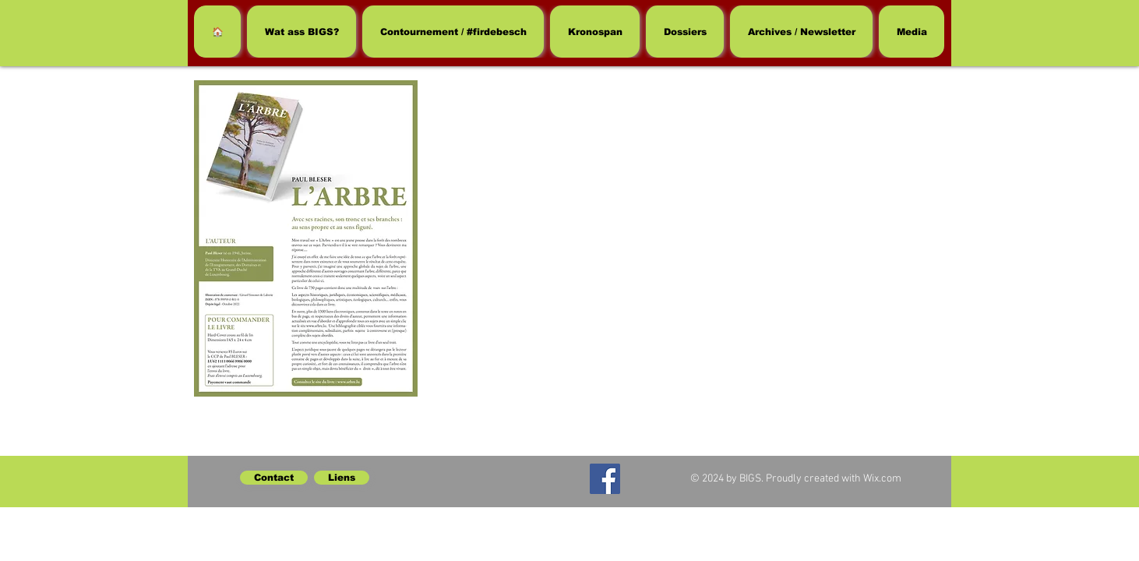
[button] (685, 31)
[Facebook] (605, 479)
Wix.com (882, 478)
